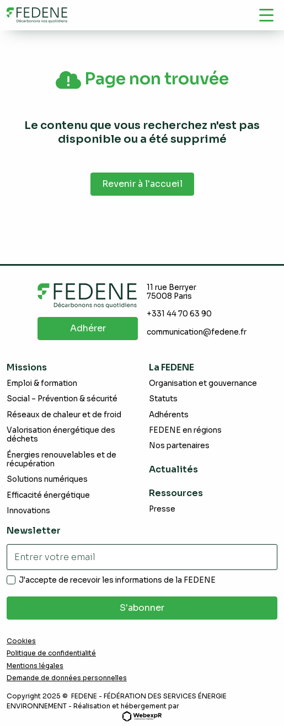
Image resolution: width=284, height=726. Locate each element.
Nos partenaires (179, 445)
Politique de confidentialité (51, 653)
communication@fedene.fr (197, 332)
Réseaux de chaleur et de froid (64, 415)
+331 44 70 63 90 (179, 314)
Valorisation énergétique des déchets (61, 435)
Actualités (173, 469)
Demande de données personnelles (67, 678)
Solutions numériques (47, 479)
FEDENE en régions (185, 430)
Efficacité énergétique (48, 495)
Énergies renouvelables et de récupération (61, 459)
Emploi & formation (42, 383)
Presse (162, 509)
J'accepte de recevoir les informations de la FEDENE (117, 580)
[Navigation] (266, 15)
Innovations (28, 510)
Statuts (163, 399)
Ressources (176, 493)
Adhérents (169, 415)
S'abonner (142, 608)
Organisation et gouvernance (203, 383)
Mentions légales (35, 666)
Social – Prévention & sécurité (62, 399)
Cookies (21, 641)
